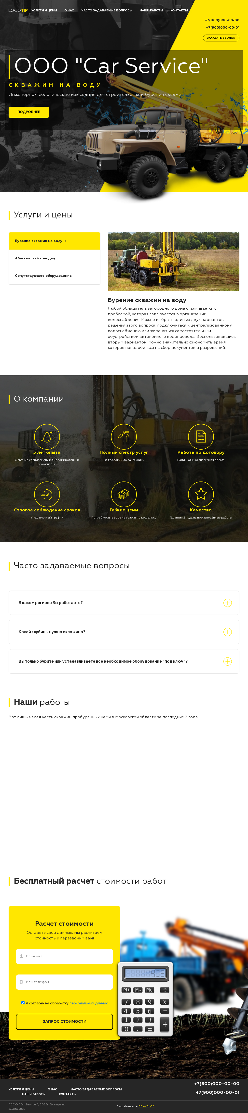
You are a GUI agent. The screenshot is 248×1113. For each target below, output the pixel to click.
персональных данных (88, 1003)
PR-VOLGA (146, 1106)
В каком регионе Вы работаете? (51, 602)
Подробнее (28, 112)
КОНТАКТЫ (179, 10)
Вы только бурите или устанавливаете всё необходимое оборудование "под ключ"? (103, 661)
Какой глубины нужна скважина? (52, 632)
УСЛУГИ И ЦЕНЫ (44, 10)
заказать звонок (221, 38)
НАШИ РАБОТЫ (151, 10)
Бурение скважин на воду (38, 241)
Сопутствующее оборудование (43, 276)
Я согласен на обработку (64, 1003)
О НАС (69, 10)
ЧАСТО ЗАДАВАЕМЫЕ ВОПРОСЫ (106, 10)
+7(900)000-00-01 (222, 27)
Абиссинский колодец (35, 258)
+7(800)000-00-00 (222, 20)
